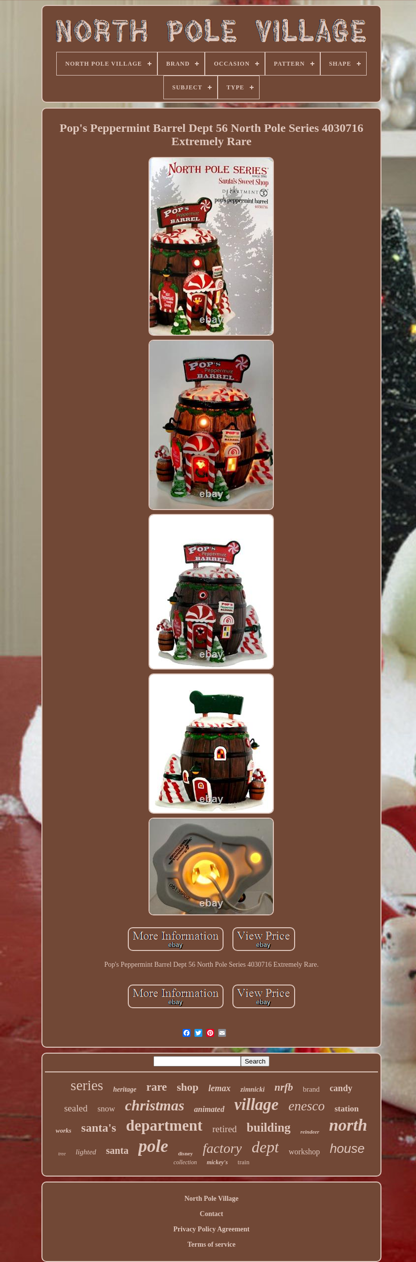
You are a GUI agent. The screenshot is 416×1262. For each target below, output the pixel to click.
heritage (124, 1089)
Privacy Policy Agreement (211, 1229)
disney (185, 1153)
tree (62, 1153)
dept (265, 1147)
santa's (98, 1127)
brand (311, 1089)
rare (157, 1087)
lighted (86, 1152)
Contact (211, 1214)
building (269, 1127)
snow (106, 1108)
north (348, 1125)
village (256, 1104)
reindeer (310, 1132)
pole (153, 1146)
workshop (304, 1151)
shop (187, 1087)
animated (209, 1109)
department (164, 1125)
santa (117, 1150)
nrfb (283, 1087)
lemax (219, 1088)
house (347, 1148)
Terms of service (211, 1244)
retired (224, 1129)
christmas (154, 1105)
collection (185, 1162)
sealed (75, 1108)
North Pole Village (212, 1198)
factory (222, 1148)
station (347, 1108)
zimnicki (252, 1089)
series (87, 1085)
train (244, 1162)
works (64, 1130)
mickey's (217, 1162)
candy (341, 1088)
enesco (306, 1106)
